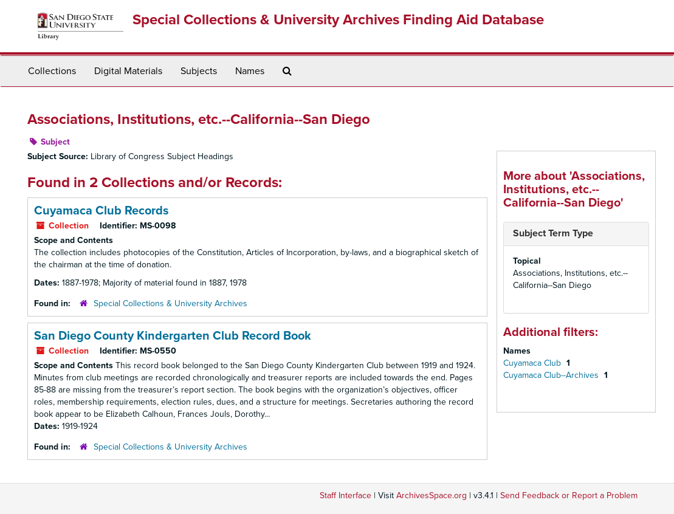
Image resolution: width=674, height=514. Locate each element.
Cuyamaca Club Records (101, 211)
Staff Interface (345, 495)
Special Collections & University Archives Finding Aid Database (338, 20)
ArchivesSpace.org (431, 495)
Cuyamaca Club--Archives (552, 375)
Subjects (199, 71)
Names (249, 71)
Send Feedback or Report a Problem (569, 495)
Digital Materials (128, 71)
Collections (52, 71)
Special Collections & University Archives (170, 303)
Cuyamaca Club (533, 363)
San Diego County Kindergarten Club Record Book (172, 336)
